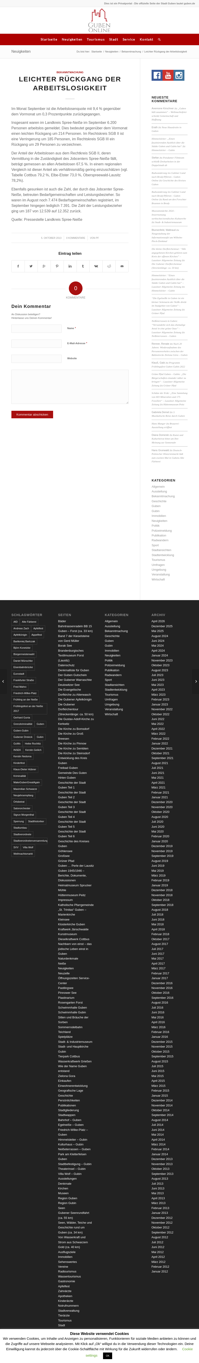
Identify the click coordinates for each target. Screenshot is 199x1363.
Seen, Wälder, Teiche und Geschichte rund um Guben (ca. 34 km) (75, 1227)
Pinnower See (67, 992)
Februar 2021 (160, 792)
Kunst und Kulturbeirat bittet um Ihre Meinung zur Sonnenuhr (167, 439)
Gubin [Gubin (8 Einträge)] (40, 737)
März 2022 (158, 733)
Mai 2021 (157, 777)
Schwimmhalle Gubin (72, 1012)
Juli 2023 (157, 675)
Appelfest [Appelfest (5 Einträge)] (36, 634)
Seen (61, 1208)
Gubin (156, 511)
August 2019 (159, 861)
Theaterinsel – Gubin (72, 1169)
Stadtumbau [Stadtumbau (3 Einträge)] (20, 827)
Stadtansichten (161, 550)
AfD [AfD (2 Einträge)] (15, 621)
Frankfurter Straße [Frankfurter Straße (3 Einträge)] (23, 680)
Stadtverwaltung (68, 1310)
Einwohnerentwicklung (73, 1085)
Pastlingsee (65, 988)
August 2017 (159, 944)
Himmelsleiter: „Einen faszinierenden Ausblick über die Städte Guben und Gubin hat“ (168, 142)
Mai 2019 (157, 870)
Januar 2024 (159, 655)
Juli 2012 (157, 1242)
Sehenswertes (67, 1262)
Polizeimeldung (162, 530)
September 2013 (162, 1174)
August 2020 (159, 817)
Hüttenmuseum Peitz (173, 404)
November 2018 (162, 895)
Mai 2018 (157, 924)
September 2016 (162, 997)
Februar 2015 (160, 1090)
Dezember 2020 (162, 802)
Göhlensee (65, 851)
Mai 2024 (157, 645)
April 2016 (158, 1022)
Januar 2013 (159, 1213)
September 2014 (162, 1115)
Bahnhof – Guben (69, 1120)
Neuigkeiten (72, 39)
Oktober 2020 (160, 812)
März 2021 (158, 787)
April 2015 (158, 1080)
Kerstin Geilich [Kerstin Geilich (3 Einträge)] (33, 750)
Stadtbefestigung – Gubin (75, 1164)
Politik (156, 525)
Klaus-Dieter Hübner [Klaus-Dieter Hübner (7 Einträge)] (24, 769)
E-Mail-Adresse (77, 343)
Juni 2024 (157, 640)
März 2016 (158, 1027)
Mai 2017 (157, 958)
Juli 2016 (157, 1007)
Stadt (113, 39)
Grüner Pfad (158, 313)
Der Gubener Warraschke (75, 680)
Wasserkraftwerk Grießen (75, 1061)
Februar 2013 (160, 1208)
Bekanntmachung (131, 51)
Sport (155, 545)
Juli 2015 (157, 1066)
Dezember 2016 (162, 983)
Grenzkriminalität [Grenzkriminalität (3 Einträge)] (22, 724)
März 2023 (158, 694)
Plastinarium (66, 997)
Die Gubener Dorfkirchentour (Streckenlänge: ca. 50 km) (75, 709)
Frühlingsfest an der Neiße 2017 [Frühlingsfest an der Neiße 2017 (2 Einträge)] (28, 708)
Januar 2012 (159, 1271)
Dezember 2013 (162, 1159)
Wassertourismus (69, 1276)
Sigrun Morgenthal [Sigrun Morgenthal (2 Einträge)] (23, 814)
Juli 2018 (157, 914)
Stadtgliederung (68, 1110)
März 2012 (158, 1262)
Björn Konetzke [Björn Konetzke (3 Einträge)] (22, 647)
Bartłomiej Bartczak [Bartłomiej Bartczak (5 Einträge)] (24, 641)
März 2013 (158, 1203)
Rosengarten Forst (70, 1002)
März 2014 (158, 1144)
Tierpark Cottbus (69, 1056)
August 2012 (159, 1237)
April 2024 (158, 650)
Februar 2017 (160, 973)
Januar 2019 (159, 885)
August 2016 (159, 1002)
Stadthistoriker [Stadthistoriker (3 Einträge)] (36, 821)
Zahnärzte (65, 1291)
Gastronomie (66, 1281)
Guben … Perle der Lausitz (76, 865)
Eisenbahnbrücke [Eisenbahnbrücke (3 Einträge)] (23, 667)
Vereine (63, 1266)
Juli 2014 (157, 1124)
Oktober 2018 (160, 900)
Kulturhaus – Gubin (70, 1144)
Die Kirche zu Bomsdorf (73, 729)
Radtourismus (67, 1271)
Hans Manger (158, 423)
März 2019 (158, 875)
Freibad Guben (68, 768)
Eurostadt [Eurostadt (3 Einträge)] (18, 673)
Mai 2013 (157, 1193)
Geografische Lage (70, 1090)
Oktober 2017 (160, 939)
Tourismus (96, 39)
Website (72, 358)
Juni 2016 (157, 1012)
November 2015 (162, 1046)
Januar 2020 (159, 841)
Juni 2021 (157, 773)
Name (71, 328)
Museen (63, 1193)
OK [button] (107, 1355)
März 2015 (158, 1085)
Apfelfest (64, 1286)
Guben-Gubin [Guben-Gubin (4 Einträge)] (20, 730)
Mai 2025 (157, 631)
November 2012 (162, 1222)
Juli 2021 (157, 768)
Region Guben (67, 1198)
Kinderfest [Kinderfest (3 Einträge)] (19, 763)
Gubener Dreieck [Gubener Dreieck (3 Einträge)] (22, 737)
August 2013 (159, 1178)
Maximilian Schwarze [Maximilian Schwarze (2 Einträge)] (25, 789)
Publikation (159, 535)
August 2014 (159, 1120)
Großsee (64, 856)
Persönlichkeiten (69, 1100)
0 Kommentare (75, 238)
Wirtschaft (158, 579)
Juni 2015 (157, 1071)
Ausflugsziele (67, 1252)
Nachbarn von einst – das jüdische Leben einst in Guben (75, 948)
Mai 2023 (157, 685)
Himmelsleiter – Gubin (163, 150)
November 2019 (162, 851)
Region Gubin (67, 1203)
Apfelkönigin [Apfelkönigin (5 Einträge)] (20, 634)
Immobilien (159, 516)
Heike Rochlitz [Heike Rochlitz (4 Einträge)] (33, 743)
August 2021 (159, 763)
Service (129, 39)
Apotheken (65, 1296)
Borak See (65, 645)
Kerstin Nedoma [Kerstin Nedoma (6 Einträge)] (22, 756)
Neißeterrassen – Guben (164, 336)
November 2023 (162, 660)
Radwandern (160, 540)
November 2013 (162, 1164)
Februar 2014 (160, 1149)
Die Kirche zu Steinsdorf (74, 753)
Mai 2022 (157, 724)
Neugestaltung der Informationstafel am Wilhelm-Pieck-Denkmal (167, 237)
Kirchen (63, 1188)
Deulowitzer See (69, 685)
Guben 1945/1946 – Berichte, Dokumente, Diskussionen (72, 875)
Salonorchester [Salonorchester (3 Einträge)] (21, 808)
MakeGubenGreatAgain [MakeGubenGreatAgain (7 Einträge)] (26, 782)
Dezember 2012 (162, 1218)
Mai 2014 (157, 1134)
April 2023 (158, 689)
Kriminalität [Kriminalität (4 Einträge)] (19, 776)
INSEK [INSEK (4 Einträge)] (17, 750)
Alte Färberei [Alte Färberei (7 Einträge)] (29, 621)
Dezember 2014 (162, 1100)
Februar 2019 (160, 880)
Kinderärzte (65, 1301)
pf (97, 238)
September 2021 (162, 758)
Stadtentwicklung (163, 555)
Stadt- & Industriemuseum (168, 222)
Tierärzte (64, 1315)
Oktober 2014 (160, 1110)
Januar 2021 (159, 797)
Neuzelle (64, 973)
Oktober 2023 (160, 665)
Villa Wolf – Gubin (70, 1174)
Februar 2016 (160, 1032)
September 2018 (162, 905)
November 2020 (162, 807)
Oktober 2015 (160, 1051)
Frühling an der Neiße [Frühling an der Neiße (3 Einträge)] (25, 699)
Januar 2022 (159, 743)
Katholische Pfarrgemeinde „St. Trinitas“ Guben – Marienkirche (76, 909)
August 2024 (159, 636)
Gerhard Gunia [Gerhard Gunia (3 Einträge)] (21, 717)
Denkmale (65, 1183)
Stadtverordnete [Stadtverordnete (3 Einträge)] (22, 834)
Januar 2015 (159, 1095)
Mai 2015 (157, 1076)
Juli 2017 (157, 949)
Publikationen (67, 1105)
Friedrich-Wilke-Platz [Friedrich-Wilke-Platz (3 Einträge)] (24, 693)
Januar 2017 (159, 978)
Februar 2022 (160, 738)
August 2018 (159, 909)
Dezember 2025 (162, 626)
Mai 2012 (157, 1252)
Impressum (65, 900)
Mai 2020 (157, 831)
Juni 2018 (157, 919)
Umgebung (159, 569)
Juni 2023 (157, 680)
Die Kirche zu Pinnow (72, 743)
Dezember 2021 (162, 748)
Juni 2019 (157, 865)
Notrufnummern (68, 1305)
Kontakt (146, 39)
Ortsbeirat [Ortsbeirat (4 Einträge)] (18, 801)
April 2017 (158, 963)
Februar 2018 (160, 934)
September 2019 (162, 856)
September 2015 (162, 1056)
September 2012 (162, 1232)
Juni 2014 (157, 1129)
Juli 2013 (157, 1183)
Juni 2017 (157, 953)
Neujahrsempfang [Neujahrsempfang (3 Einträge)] (23, 795)
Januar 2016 (159, 1036)
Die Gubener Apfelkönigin (75, 699)
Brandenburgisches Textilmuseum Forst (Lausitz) (71, 655)
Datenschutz (66, 665)
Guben (156, 506)
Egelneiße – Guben (71, 1124)
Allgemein (158, 486)
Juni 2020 (157, 826)
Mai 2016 (157, 1017)
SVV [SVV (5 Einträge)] (15, 847)
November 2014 (162, 1105)
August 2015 (159, 1061)
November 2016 (162, 988)
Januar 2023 (159, 704)
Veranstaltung (161, 574)
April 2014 (158, 1139)
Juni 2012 (157, 1247)
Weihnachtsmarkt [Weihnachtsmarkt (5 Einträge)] (23, 853)
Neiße (62, 963)
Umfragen (158, 565)
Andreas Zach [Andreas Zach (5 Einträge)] (21, 628)
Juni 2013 (157, 1188)
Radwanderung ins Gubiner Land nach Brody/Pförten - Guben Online (168, 177)
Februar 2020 (160, 836)
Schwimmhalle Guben (72, 1007)
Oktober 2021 (160, 753)
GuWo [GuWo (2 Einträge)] (17, 743)
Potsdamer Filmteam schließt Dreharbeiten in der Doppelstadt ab (168, 161)
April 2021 (158, 782)
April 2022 (158, 729)
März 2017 (158, 968)
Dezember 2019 (162, 846)
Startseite (49, 39)
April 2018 (158, 929)
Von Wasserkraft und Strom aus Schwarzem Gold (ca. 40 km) (73, 1242)
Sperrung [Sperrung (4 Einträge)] (18, 821)
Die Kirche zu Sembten (73, 748)
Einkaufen (64, 1080)
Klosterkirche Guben (71, 924)
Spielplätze (65, 1036)
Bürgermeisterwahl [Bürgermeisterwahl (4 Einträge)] (23, 654)
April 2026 (158, 621)
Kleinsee (64, 919)
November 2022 (162, 709)
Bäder (62, 621)
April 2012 (158, 1257)
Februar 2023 (160, 699)
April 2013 (158, 1198)
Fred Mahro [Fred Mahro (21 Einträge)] (19, 686)
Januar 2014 (159, 1154)
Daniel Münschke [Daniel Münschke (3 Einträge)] (23, 660)
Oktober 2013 (160, 1169)
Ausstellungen (67, 1178)
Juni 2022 (157, 719)
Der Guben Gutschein (72, 675)
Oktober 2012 (160, 1227)
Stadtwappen (66, 1115)
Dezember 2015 (162, 1041)
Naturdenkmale (68, 958)
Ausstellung (159, 491)
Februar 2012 (160, 1266)
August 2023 (159, 670)
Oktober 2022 (160, 714)
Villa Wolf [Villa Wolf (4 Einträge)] (28, 847)
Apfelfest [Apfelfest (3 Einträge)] (38, 628)
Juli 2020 (157, 821)
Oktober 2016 (160, 992)
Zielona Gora (66, 1076)
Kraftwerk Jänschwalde (73, 929)
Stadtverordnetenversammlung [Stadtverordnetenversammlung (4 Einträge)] (30, 840)
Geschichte (159, 501)
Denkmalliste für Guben (73, 670)
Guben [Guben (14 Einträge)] (40, 724)
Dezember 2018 (162, 890)
